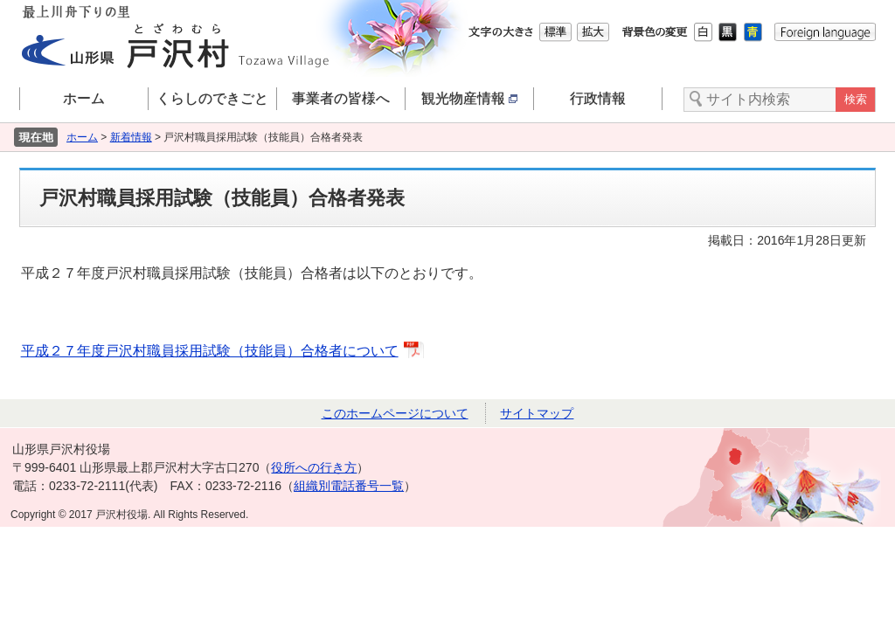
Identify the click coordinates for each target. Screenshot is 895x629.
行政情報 (598, 98)
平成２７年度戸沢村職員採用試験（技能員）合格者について (210, 350)
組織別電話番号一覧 (349, 486)
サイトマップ (536, 413)
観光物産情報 (469, 98)
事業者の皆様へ (341, 98)
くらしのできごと (212, 98)
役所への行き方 (314, 467)
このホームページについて (395, 413)
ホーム (84, 98)
